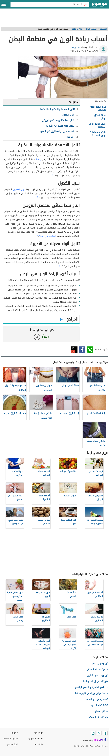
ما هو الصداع (101, 711)
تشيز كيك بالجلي (99, 705)
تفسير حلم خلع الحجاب (97, 699)
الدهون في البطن (47, 236)
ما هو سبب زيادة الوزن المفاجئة (98, 134)
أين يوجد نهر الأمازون (97, 675)
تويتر (74, 349)
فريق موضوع (12, 744)
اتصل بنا (14, 733)
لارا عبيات (76, 47)
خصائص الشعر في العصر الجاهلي (91, 687)
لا (37, 337)
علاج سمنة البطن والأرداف (98, 108)
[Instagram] (93, 733)
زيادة (38, 159)
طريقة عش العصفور (98, 717)
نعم (45, 337)
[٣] (7, 279)
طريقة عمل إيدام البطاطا (95, 681)
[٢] (60, 265)
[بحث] (85, 4)
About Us (38, 744)
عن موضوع (38, 733)
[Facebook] (105, 733)
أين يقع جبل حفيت (99, 663)
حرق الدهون (19, 189)
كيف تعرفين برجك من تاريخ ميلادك (91, 693)
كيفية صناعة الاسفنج (97, 669)
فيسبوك (82, 349)
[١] (52, 174)
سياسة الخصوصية (35, 738)
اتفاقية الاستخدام (10, 738)
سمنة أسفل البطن (100, 117)
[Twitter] (99, 733)
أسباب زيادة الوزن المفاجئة (97, 125)
